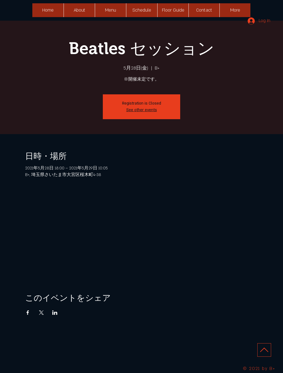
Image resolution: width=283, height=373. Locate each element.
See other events (141, 110)
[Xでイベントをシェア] (41, 312)
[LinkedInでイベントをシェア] (54, 312)
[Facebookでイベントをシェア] (27, 312)
